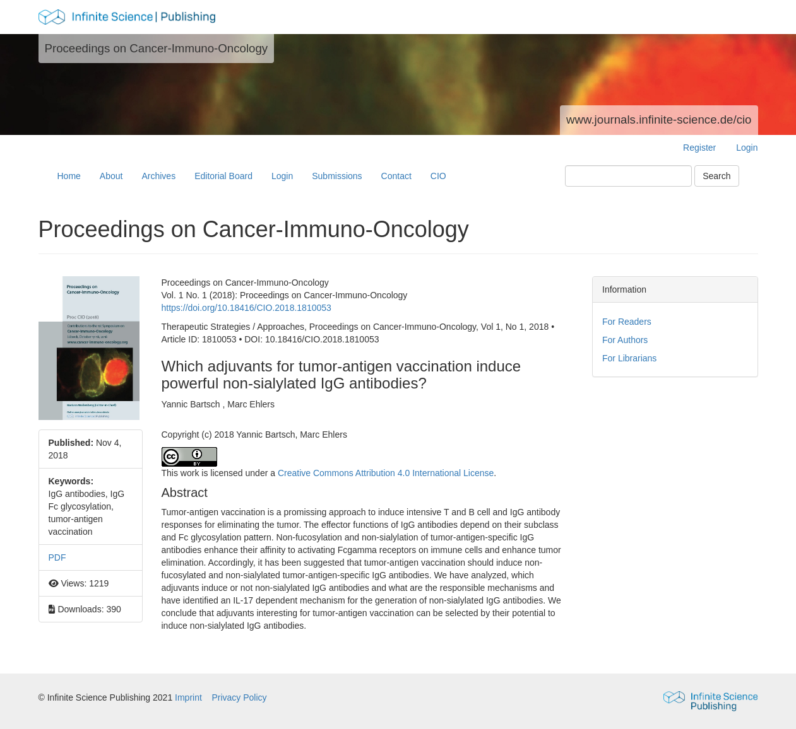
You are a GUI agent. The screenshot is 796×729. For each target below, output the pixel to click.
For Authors (625, 340)
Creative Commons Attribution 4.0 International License (386, 473)
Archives (158, 176)
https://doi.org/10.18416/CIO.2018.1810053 (246, 308)
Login (746, 148)
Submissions (337, 176)
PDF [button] (57, 557)
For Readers (626, 322)
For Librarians (629, 358)
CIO (438, 176)
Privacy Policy (238, 697)
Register (699, 148)
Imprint (190, 697)
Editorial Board (223, 176)
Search (716, 176)
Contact (396, 176)
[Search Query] (628, 176)
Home (69, 176)
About (111, 176)
